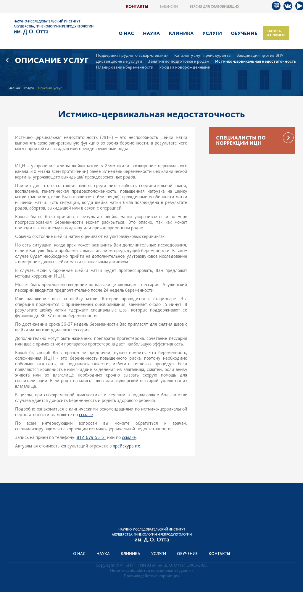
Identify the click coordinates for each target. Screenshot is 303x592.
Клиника (181, 33)
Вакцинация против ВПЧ (259, 55)
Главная (14, 88)
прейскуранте (126, 446)
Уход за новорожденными (184, 67)
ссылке (86, 414)
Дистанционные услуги (119, 61)
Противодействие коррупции (152, 575)
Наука (151, 33)
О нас (126, 33)
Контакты (137, 6)
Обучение (244, 33)
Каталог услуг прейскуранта (202, 55)
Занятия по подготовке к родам (178, 61)
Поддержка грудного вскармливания (132, 55)
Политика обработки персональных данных (152, 570)
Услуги (212, 33)
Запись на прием (276, 33)
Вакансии (169, 6)
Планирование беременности (124, 67)
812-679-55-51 (91, 437)
